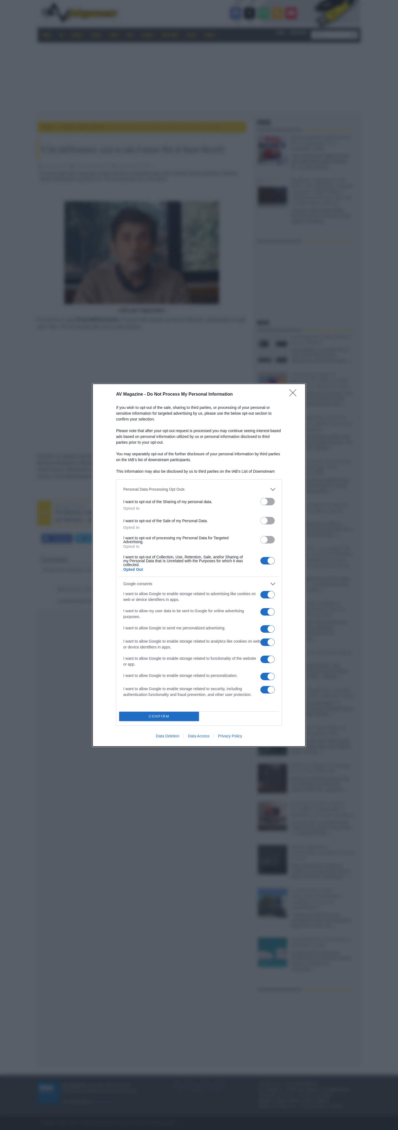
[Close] (294, 394)
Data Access (199, 736)
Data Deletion (167, 736)
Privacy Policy (230, 736)
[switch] (267, 501)
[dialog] (199, 565)
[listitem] (199, 489)
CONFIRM (159, 716)
